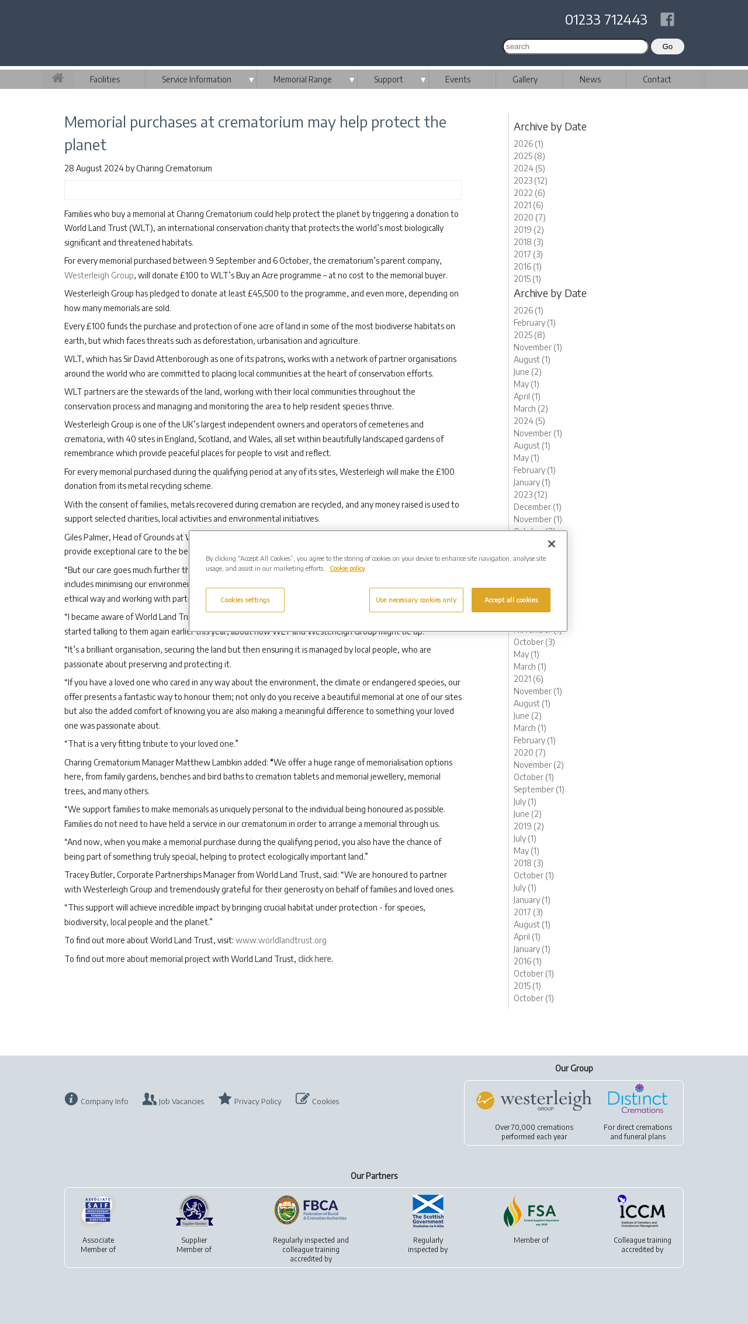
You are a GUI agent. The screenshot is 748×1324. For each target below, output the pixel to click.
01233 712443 (606, 18)
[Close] (552, 544)
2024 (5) (529, 168)
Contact (657, 79)
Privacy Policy (258, 1101)
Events (457, 79)
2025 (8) (529, 156)
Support (388, 79)
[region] (378, 581)
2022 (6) (529, 193)
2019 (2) (529, 230)
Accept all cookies (511, 599)
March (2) (531, 408)
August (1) (532, 359)
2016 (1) (528, 266)
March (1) (530, 666)
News (590, 79)
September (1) (539, 789)
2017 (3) (528, 254)
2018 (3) (528, 242)
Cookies (325, 1101)
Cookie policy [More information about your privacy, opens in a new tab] (347, 568)
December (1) (538, 507)
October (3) (534, 642)
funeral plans (645, 1136)
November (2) (539, 765)
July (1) (525, 801)
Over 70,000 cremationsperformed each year (534, 1132)
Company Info (105, 1101)
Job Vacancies (181, 1101)
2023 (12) (531, 180)
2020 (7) (530, 217)
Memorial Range (302, 79)
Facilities (105, 79)
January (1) (532, 482)
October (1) (534, 777)
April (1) (527, 396)
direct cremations (644, 1127)
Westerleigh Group (99, 275)
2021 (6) (528, 205)
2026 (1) (528, 144)
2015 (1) (527, 279)
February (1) (535, 322)
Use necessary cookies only (416, 599)
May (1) (526, 384)
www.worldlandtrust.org (281, 940)
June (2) (528, 372)
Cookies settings (244, 599)
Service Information (196, 79)
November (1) (538, 347)
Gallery (525, 79)
